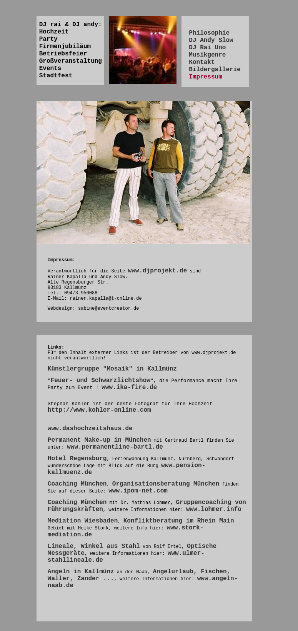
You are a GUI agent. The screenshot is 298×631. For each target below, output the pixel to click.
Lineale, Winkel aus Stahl (94, 546)
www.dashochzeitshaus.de (90, 428)
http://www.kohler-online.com (99, 410)
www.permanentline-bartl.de (115, 447)
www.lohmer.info (213, 509)
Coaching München (77, 484)
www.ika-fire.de (129, 387)
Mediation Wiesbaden (83, 520)
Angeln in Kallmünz (81, 571)
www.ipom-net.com (138, 490)
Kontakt (202, 62)
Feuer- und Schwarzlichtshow (100, 380)
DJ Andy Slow (211, 40)
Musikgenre (207, 55)
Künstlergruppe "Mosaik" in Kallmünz (112, 369)
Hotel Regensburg (77, 458)
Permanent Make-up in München (99, 440)
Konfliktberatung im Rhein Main (178, 520)
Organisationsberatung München (165, 484)
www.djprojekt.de (157, 270)
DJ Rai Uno (207, 47)
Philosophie (209, 33)
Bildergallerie (214, 69)
